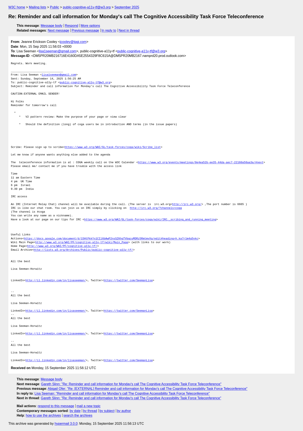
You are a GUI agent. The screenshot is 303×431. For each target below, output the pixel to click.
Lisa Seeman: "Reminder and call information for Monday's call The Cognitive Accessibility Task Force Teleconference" (122, 393)
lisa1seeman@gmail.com (57, 51)
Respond (71, 25)
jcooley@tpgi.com (73, 42)
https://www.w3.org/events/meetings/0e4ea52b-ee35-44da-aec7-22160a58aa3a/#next (200, 162)
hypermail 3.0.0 (66, 423)
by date (75, 411)
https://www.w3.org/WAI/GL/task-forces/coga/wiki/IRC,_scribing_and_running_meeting (150, 220)
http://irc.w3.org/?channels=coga (156, 208)
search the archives (78, 415)
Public (54, 7)
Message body (51, 25)
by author (124, 411)
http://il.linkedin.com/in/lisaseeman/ (55, 280)
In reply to (108, 30)
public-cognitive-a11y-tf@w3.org (87, 7)
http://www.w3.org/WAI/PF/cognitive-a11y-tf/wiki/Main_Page (81, 242)
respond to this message (56, 406)
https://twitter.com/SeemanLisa (128, 280)
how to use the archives (43, 415)
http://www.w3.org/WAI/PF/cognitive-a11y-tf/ (62, 246)
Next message (58, 30)
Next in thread (129, 30)
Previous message (85, 30)
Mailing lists (37, 7)
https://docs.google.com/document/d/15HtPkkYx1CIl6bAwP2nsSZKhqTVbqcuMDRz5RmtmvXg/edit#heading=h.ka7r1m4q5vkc (111, 239)
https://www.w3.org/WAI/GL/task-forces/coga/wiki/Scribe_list (113, 147)
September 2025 (126, 7)
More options (90, 25)
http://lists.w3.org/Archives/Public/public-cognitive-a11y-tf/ (83, 250)
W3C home (16, 7)
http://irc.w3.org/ (186, 204)
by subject (106, 411)
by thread (90, 411)
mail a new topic (89, 406)
